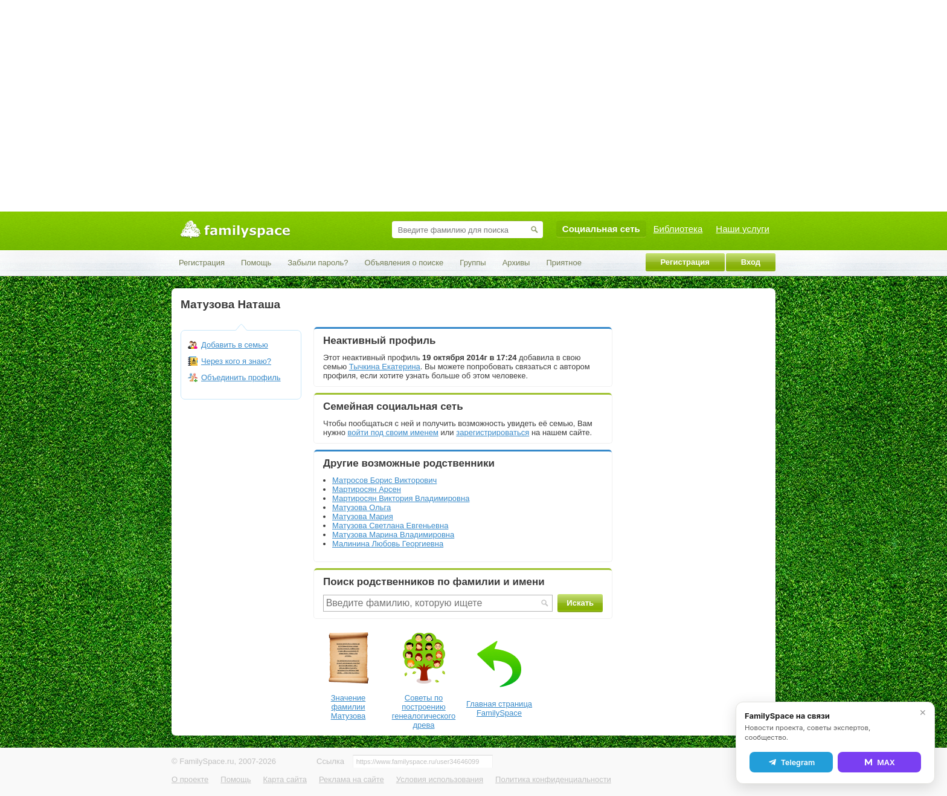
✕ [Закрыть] (922, 712)
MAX (879, 762)
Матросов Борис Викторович (384, 480)
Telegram (791, 762)
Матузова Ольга (361, 507)
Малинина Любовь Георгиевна (387, 543)
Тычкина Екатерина (384, 366)
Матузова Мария (362, 516)
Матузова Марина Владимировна (393, 534)
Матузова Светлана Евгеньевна (390, 525)
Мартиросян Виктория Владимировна (400, 498)
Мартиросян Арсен (366, 489)
